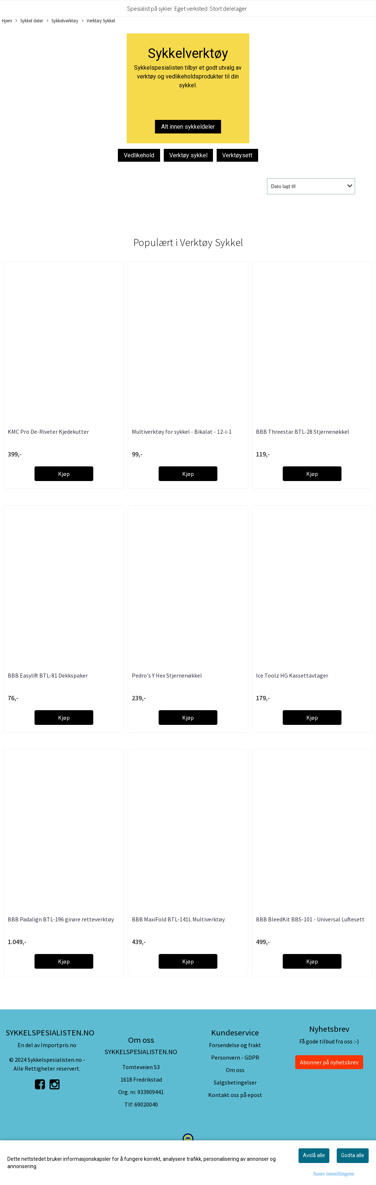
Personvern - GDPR (235, 1057)
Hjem (7, 20)
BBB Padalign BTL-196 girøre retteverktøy (61, 919)
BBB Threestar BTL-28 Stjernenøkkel (302, 431)
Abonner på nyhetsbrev (329, 1062)
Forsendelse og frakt (235, 1045)
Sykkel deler (29, 21)
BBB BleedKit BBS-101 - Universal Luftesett (310, 919)
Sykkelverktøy (62, 21)
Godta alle (352, 1155)
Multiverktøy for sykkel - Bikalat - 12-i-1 (182, 431)
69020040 (146, 1104)
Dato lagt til (283, 186)
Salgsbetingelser (235, 1082)
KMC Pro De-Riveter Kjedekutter (48, 431)
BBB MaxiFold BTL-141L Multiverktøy (178, 919)
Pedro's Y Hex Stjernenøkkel (167, 675)
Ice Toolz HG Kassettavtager (292, 675)
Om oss (235, 1070)
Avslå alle (314, 1155)
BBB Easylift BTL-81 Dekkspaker (48, 675)
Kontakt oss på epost (235, 1094)
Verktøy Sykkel (98, 21)
